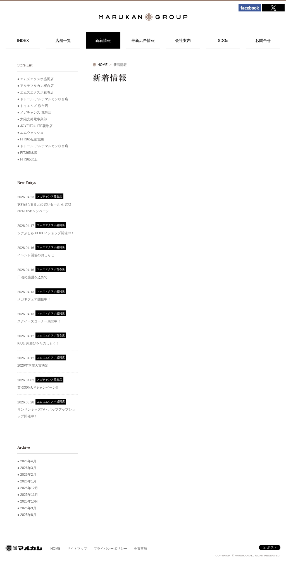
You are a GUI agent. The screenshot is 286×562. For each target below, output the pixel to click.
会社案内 (183, 40)
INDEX (23, 40)
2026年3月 (28, 468)
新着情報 (103, 40)
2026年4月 (28, 461)
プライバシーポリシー (110, 549)
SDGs (223, 40)
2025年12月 (29, 488)
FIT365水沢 (28, 153)
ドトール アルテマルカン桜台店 (44, 99)
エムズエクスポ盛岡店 (37, 79)
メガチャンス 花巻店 (35, 112)
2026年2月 (28, 475)
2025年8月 (28, 515)
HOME (102, 65)
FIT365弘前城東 (32, 139)
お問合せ (263, 40)
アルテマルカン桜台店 (37, 86)
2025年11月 (29, 495)
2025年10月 (29, 501)
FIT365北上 (28, 159)
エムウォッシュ (32, 133)
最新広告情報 (143, 40)
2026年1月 (28, 481)
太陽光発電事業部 (33, 119)
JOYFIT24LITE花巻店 (36, 126)
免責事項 (140, 549)
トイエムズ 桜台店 (34, 106)
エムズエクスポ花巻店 (37, 92)
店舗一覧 (63, 40)
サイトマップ (77, 549)
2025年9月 (28, 508)
